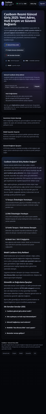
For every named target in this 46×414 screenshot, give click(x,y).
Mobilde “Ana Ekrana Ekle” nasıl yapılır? (21, 328)
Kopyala (37, 86)
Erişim (14, 353)
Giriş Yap (33, 4)
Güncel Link (6, 353)
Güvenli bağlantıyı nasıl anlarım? (18, 322)
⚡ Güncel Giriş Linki (12, 45)
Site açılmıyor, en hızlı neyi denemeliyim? (21, 317)
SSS (35, 353)
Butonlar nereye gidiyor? (16, 333)
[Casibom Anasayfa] (8, 3)
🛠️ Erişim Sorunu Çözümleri (14, 50)
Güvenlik (28, 353)
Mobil (21, 353)
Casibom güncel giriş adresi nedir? (19, 311)
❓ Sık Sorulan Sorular (12, 55)
